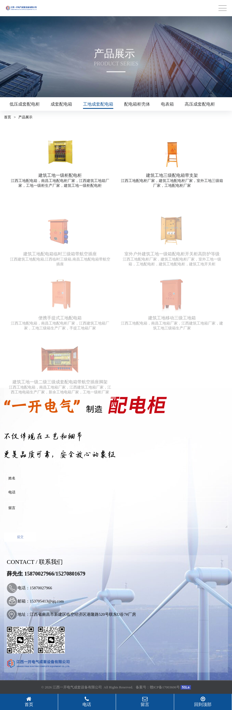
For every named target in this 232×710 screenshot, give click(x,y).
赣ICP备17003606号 (165, 687)
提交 (20, 537)
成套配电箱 (61, 104)
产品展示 (25, 117)
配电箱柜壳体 (137, 104)
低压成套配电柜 (24, 104)
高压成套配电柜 (200, 104)
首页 (7, 117)
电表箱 (167, 104)
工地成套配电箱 (98, 104)
